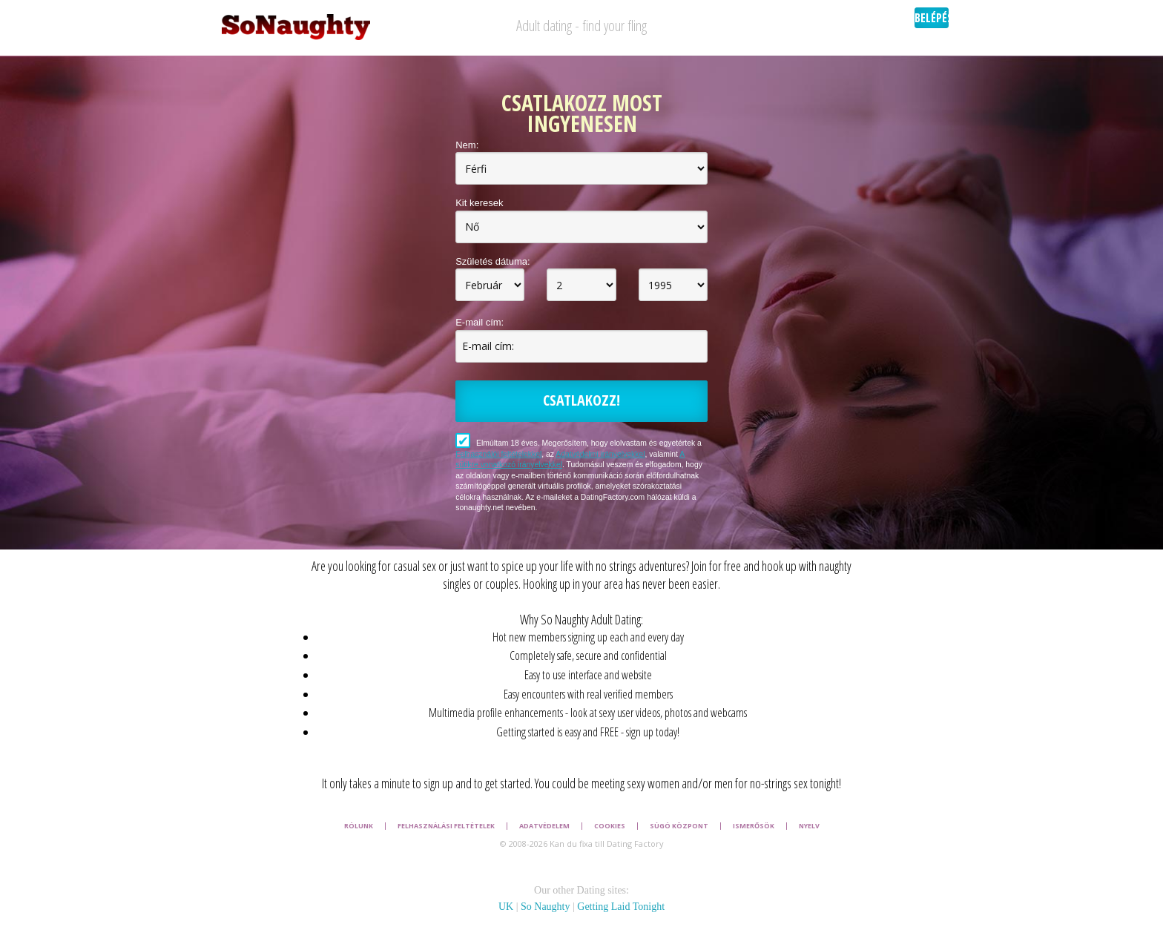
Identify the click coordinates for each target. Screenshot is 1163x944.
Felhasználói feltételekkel (498, 454)
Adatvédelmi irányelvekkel (600, 454)
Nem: (466, 145)
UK (505, 906)
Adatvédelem (544, 826)
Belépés (932, 18)
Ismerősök (753, 826)
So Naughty (545, 906)
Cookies (609, 826)
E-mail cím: (479, 322)
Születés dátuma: (492, 261)
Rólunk (358, 826)
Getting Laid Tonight (621, 906)
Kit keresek (479, 202)
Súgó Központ (679, 826)
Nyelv (809, 826)
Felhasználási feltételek (446, 826)
